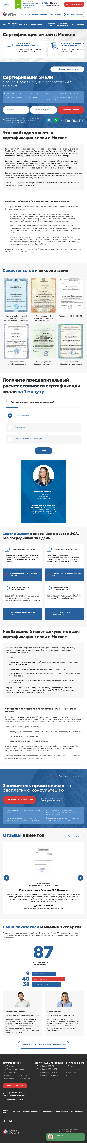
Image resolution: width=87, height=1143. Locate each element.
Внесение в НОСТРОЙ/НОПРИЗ (18, 1078)
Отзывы (58, 14)
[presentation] (6, 878)
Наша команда (31, 14)
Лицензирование (61, 1111)
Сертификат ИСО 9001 (46, 1066)
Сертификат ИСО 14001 (47, 1069)
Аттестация (35, 1111)
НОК (25, 24)
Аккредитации (46, 14)
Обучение (26, 1111)
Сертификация (47, 1111)
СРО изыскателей (11, 1072)
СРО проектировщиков (14, 1069)
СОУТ (72, 24)
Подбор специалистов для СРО (17, 1075)
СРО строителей (11, 1066)
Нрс (20, 24)
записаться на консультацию (19, 799)
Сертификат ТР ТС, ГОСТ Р (48, 1075)
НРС (14, 1111)
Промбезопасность (37, 24)
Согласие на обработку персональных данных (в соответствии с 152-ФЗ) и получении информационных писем (23, 120)
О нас (21, 14)
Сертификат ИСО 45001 (47, 1072)
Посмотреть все (76, 836)
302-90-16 (51, 3)
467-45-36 (51, 5)
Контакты (80, 24)
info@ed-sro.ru (15, 1099)
